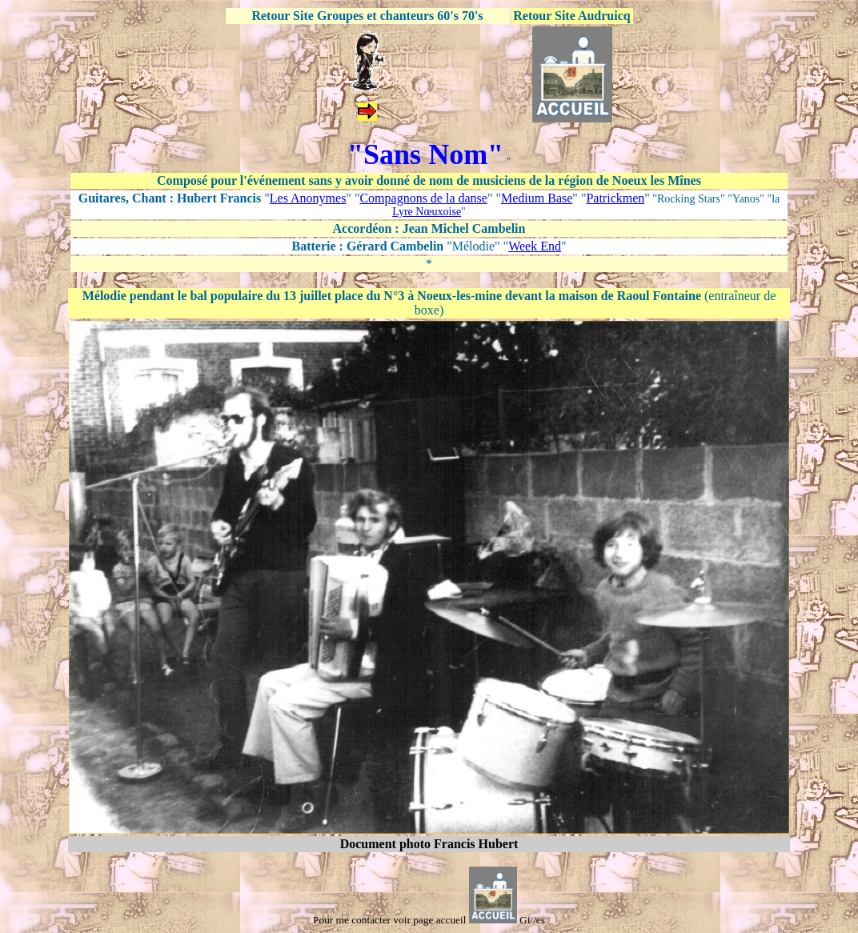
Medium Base (536, 198)
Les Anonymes (308, 198)
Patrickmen (615, 198)
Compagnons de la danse (423, 198)
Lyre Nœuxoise (426, 212)
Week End (534, 246)
